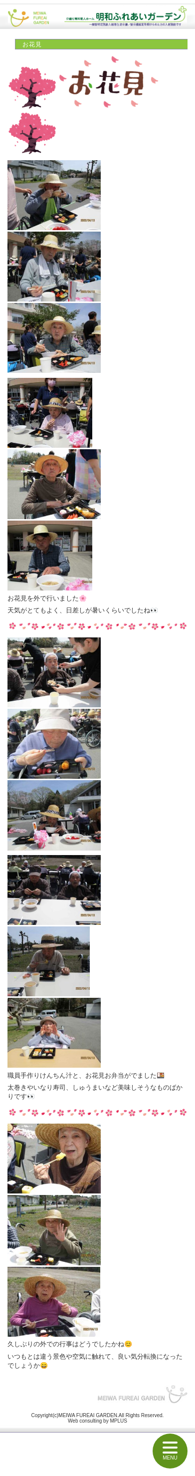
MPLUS (118, 1421)
